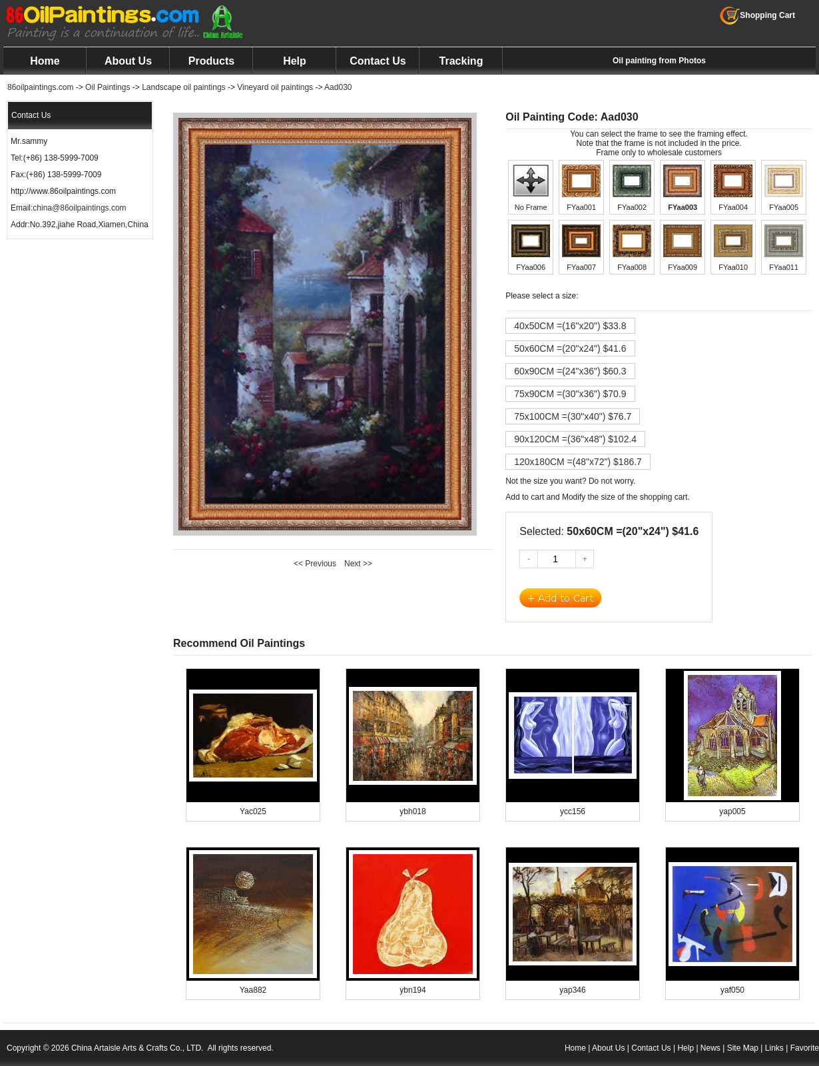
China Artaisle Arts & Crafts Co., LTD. (137, 1048)
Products (211, 61)
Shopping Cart (757, 15)
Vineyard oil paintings (275, 87)
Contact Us (378, 61)
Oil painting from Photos (659, 60)
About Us (128, 61)
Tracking (461, 61)
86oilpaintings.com (40, 87)
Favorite (804, 1048)
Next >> (358, 563)
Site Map (742, 1048)
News (710, 1048)
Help (294, 61)
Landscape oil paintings (183, 87)
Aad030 (338, 87)
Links (774, 1048)
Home (44, 61)
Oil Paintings (107, 87)
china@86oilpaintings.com (79, 208)
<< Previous (315, 563)
